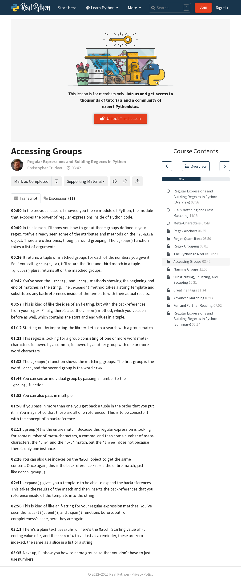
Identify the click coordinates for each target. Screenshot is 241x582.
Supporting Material (84, 181)
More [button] (133, 7)
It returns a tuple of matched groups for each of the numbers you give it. (86, 257)
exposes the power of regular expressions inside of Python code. (76, 217)
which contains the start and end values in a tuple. (81, 317)
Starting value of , (128, 529)
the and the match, (60, 442)
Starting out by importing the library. (55, 327)
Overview (196, 166)
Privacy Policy (142, 574)
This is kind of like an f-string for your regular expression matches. (81, 506)
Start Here (67, 7)
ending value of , (26, 535)
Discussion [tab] (59, 198)
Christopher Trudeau (45, 168)
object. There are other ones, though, (43, 240)
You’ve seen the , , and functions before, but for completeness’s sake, (81, 512)
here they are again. (67, 518)
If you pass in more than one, (48, 406)
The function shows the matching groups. (69, 361)
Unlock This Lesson (120, 118)
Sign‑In (222, 7)
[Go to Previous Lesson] (167, 166)
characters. (31, 351)
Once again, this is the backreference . (62, 465)
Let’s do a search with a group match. (121, 327)
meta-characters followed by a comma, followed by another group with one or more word (80, 344)
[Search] (170, 7)
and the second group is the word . (69, 368)
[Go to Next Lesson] (225, 166)
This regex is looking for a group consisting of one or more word (79, 338)
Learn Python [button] (100, 7)
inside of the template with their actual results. (108, 293)
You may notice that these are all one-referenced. (63, 412)
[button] (115, 181)
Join (203, 7)
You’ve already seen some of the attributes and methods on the (88, 234)
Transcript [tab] (25, 198)
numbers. (26, 559)
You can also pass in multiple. (48, 395)
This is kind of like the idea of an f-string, (59, 304)
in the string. (51, 287)
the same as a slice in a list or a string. (60, 542)
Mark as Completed (31, 181)
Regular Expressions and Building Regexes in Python (76, 161)
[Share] (137, 181)
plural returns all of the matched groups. (66, 270)
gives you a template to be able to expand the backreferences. (87, 482)
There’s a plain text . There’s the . (66, 529)
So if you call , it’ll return (45, 263)
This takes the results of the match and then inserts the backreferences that (78, 489)
